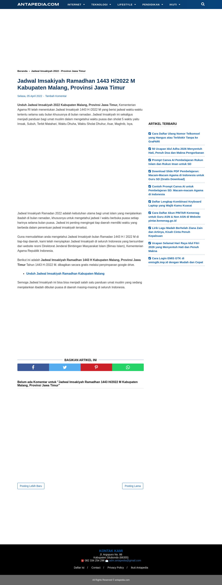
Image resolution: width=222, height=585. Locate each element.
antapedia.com (38, 4)
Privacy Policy (116, 567)
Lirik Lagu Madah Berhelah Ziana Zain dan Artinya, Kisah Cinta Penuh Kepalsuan (175, 231)
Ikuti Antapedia (139, 567)
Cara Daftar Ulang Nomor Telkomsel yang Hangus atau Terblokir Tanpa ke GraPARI (174, 137)
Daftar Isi (79, 567)
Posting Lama (133, 485)
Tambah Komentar (56, 96)
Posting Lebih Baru (31, 485)
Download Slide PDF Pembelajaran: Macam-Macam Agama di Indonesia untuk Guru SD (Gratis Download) (176, 175)
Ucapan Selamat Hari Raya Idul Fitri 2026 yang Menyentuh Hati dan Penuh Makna (173, 247)
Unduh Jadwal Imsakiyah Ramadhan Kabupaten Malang (65, 273)
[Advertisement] (111, 39)
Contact (95, 567)
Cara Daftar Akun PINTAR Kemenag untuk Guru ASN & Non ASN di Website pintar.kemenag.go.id (174, 216)
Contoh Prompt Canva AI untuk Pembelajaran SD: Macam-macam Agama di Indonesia (175, 190)
